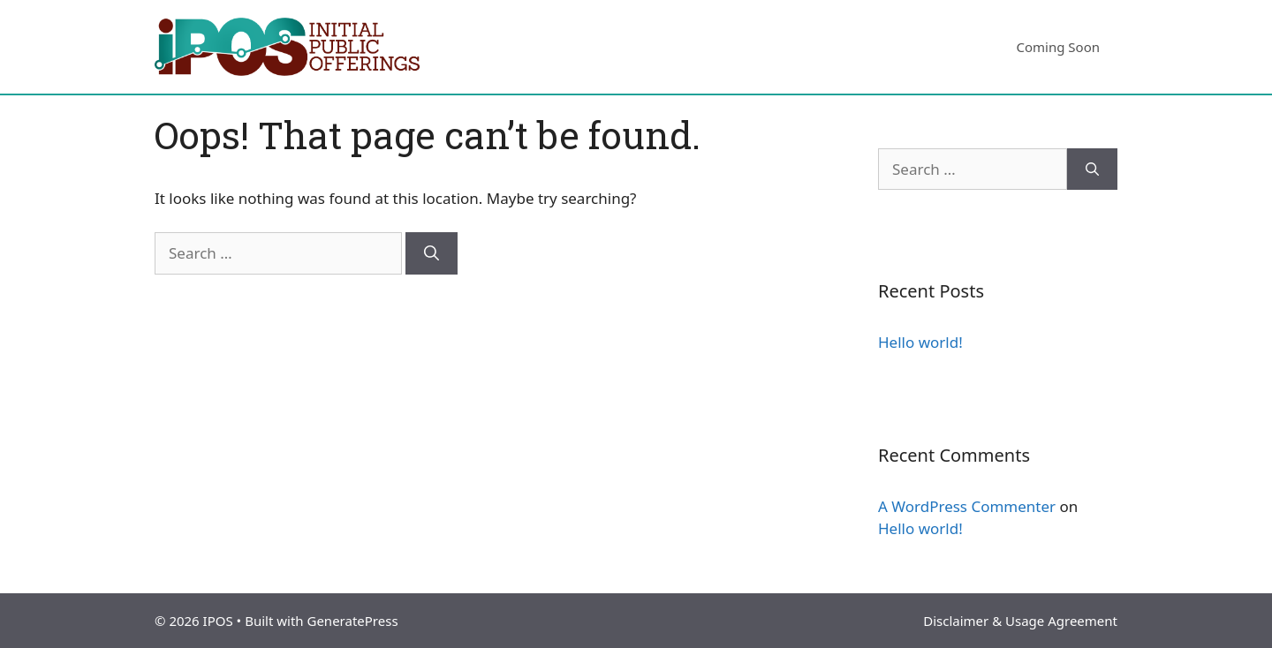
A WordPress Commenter (967, 506)
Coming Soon (1058, 47)
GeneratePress (352, 620)
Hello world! (920, 342)
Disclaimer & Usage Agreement (1020, 620)
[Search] (431, 253)
